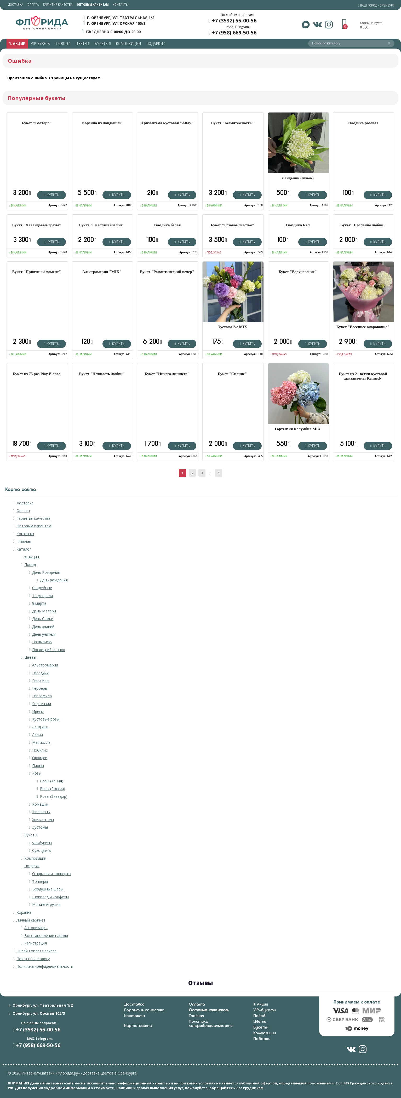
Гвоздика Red (298, 225)
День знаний (43, 626)
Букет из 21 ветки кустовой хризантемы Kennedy (363, 376)
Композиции (128, 43)
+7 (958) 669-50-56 (234, 32)
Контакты (120, 5)
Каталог (23, 549)
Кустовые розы (45, 719)
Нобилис (40, 750)
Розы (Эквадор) (53, 796)
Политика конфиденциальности (44, 966)
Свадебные (42, 587)
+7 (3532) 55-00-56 (234, 20)
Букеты (103, 43)
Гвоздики (40, 672)
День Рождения (46, 572)
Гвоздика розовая (363, 123)
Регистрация (35, 943)
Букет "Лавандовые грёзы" (36, 225)
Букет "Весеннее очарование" (362, 327)
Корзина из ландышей (102, 123)
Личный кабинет (30, 920)
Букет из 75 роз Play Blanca (36, 374)
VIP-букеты (41, 43)
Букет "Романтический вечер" (167, 272)
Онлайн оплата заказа (36, 950)
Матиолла (41, 742)
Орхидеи (39, 757)
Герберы (40, 688)
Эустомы (40, 827)
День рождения (54, 579)
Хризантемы (43, 819)
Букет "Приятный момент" (36, 272)
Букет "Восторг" (36, 123)
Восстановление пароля (46, 935)
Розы (36, 773)
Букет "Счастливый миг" (102, 225)
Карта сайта (138, 1026)
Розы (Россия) (52, 788)
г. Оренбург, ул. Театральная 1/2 (120, 17)
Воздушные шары (47, 889)
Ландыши (40, 726)
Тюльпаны (41, 811)
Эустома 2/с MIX (232, 327)
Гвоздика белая (167, 225)
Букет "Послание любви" (363, 225)
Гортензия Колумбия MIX (297, 429)
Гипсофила (42, 695)
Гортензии (41, 703)
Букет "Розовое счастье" (232, 225)
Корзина (23, 912)
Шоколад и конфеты (50, 896)
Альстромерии (45, 665)
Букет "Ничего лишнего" (167, 374)
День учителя (44, 634)
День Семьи (42, 618)
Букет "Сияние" (232, 374)
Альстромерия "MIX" (102, 272)
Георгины (40, 680)
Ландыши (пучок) (297, 178)
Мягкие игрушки (46, 904)
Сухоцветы (41, 850)
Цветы (83, 43)
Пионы (38, 765)
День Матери (44, 611)
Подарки (155, 43)
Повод (63, 43)
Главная (23, 541)
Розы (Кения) (51, 780)
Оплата (33, 5)
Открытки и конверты (51, 873)
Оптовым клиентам (33, 525)
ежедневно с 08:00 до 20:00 (113, 31)
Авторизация (36, 927)
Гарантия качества (58, 5)
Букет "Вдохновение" (298, 272)
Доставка (15, 5)
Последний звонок (48, 649)
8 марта (39, 603)
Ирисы (38, 711)
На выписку (42, 641)
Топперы (40, 881)
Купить (51, 195)
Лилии (37, 734)
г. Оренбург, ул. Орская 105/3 (116, 23)
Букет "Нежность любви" (102, 374)
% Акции (17, 43)
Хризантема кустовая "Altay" (167, 123)
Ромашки (40, 804)
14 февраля (42, 595)
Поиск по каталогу (33, 958)
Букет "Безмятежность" (232, 123)
